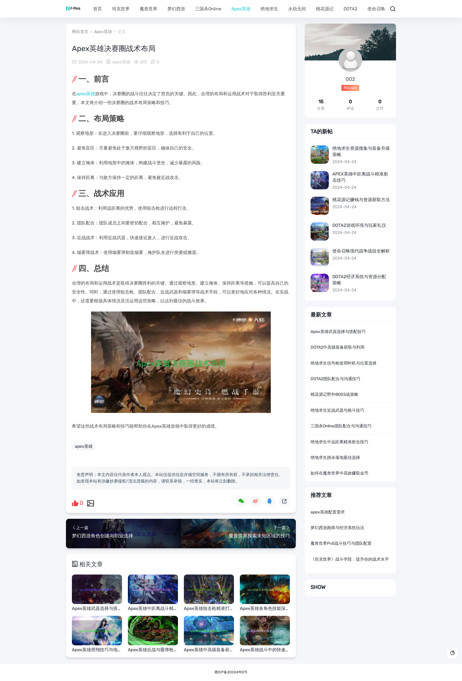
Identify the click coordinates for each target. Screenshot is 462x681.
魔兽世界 (148, 9)
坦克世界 (121, 9)
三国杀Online (208, 9)
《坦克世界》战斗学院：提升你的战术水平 (350, 559)
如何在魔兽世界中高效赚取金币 (339, 473)
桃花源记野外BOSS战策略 (334, 394)
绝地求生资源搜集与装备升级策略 (361, 151)
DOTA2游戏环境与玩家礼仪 (359, 225)
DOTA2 (350, 9)
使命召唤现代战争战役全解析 (361, 251)
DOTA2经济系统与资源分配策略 (359, 279)
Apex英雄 (240, 9)
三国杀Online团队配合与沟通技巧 (341, 426)
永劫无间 (297, 9)
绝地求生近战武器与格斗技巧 (337, 410)
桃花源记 (325, 9)
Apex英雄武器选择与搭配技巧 (338, 331)
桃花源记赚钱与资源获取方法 (361, 199)
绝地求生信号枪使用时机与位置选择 (344, 363)
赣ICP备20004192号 (231, 672)
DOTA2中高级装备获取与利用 (337, 347)
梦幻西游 (176, 9)
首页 (97, 9)
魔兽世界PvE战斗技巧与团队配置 (341, 543)
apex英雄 (85, 93)
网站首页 (80, 31)
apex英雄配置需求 (328, 512)
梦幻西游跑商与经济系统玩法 (337, 527)
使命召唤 (376, 9)
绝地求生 (269, 9)
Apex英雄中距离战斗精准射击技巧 (360, 177)
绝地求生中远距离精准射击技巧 (339, 441)
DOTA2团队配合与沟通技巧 (335, 378)
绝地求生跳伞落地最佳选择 (335, 457)
